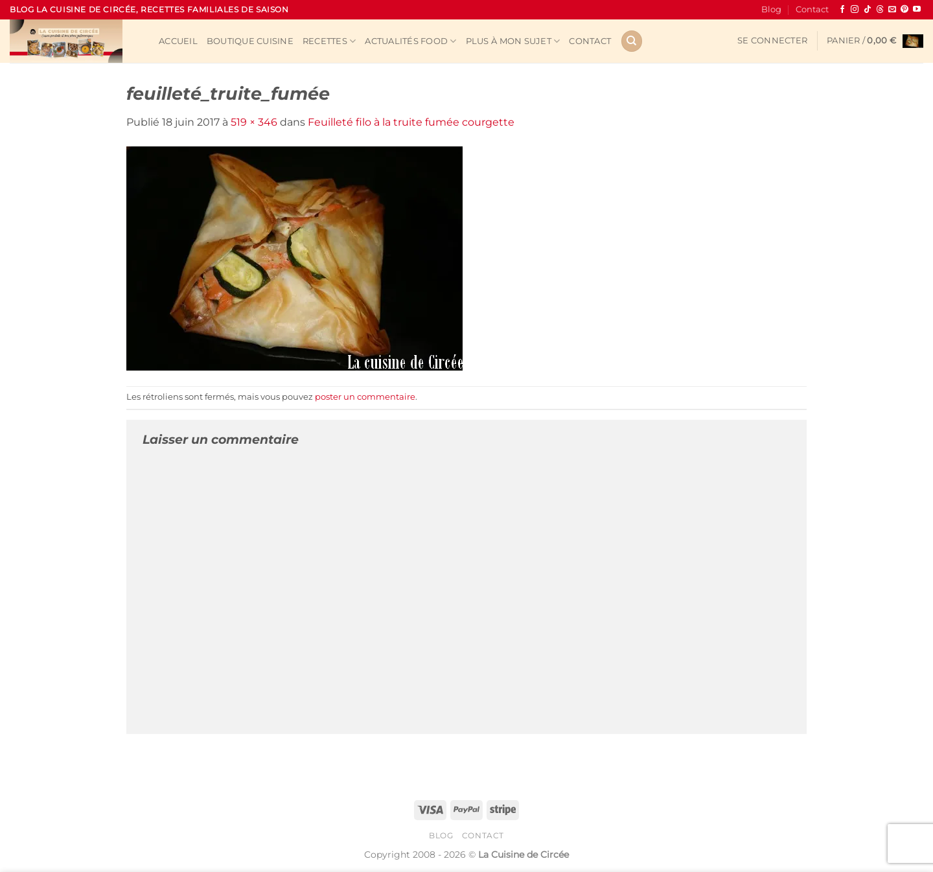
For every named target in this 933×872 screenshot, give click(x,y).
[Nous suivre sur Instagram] (854, 9)
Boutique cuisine (250, 41)
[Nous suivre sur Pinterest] (904, 9)
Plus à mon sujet (513, 41)
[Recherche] (631, 41)
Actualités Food (410, 41)
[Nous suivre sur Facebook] (842, 9)
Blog (771, 9)
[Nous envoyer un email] (892, 9)
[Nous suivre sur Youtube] (917, 9)
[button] (772, 40)
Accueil (178, 41)
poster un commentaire (365, 397)
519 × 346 (254, 122)
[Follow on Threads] (880, 9)
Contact (812, 9)
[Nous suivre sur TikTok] (867, 9)
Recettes (329, 41)
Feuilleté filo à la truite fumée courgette (411, 122)
